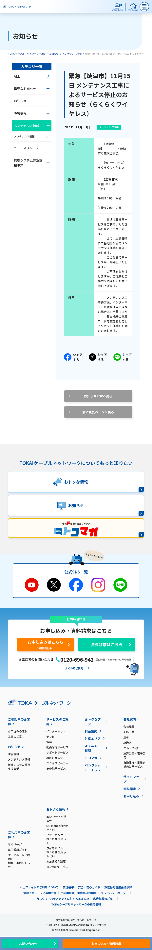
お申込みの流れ (17, 731)
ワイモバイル (57, 852)
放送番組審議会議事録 (118, 887)
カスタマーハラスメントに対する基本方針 (62, 898)
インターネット (56, 731)
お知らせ (54, 53)
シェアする (73, 357)
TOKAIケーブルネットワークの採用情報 (76, 904)
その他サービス (56, 768)
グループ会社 (131, 748)
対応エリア (93, 738)
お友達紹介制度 (56, 861)
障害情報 (13, 754)
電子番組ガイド (17, 850)
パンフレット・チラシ (93, 767)
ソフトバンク (57, 839)
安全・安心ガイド (89, 887)
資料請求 (129, 788)
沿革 (126, 737)
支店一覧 (128, 732)
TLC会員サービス (57, 867)
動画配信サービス (57, 747)
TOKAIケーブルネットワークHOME (26, 53)
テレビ (50, 736)
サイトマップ (131, 779)
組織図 (127, 743)
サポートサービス (57, 752)
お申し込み (131, 796)
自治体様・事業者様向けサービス (134, 764)
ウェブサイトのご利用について (39, 887)
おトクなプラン (93, 721)
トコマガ (91, 757)
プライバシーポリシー (114, 893)
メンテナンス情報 (72, 53)
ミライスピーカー (57, 763)
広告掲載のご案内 (104, 898)
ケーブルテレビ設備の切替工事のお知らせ (19, 861)
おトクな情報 (55, 809)
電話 (49, 742)
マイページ (15, 844)
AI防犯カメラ (54, 758)
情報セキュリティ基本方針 (39, 893)
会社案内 (129, 719)
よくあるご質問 (93, 748)
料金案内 (91, 731)
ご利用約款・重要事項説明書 (79, 893)
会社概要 (128, 726)
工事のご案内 (16, 736)
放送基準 (68, 887)
